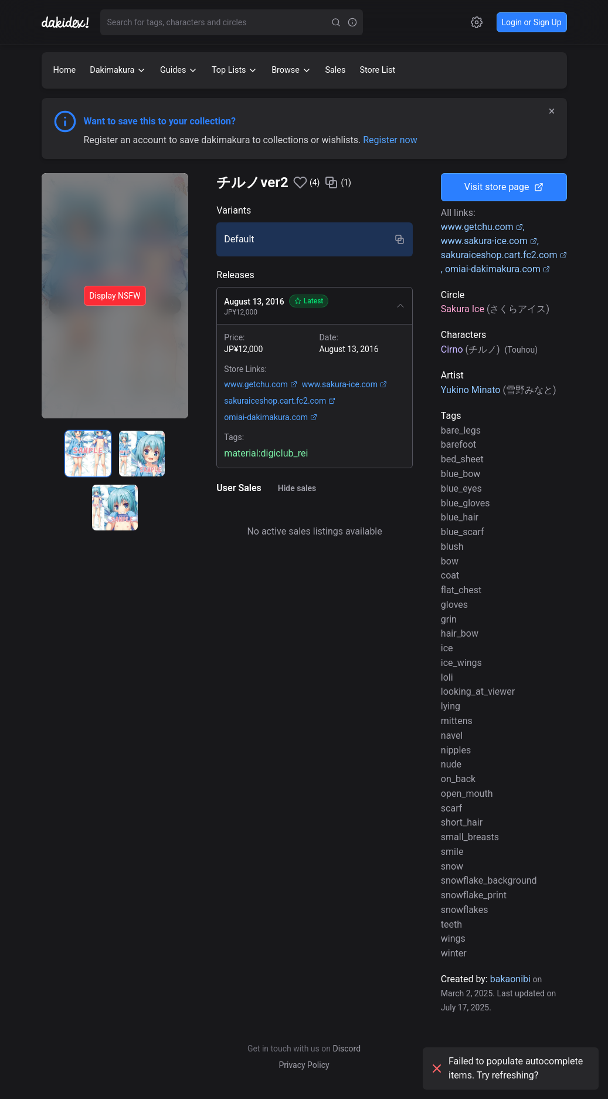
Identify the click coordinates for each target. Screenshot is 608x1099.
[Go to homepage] (71, 22)
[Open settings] (476, 22)
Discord (346, 1048)
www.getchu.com (260, 384)
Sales (335, 70)
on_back (458, 778)
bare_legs (461, 430)
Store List (377, 70)
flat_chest (461, 590)
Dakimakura (118, 70)
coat (450, 575)
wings (453, 938)
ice (447, 648)
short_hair (462, 822)
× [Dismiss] (552, 111)
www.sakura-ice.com (344, 384)
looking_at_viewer (478, 691)
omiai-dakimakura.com (270, 417)
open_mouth (467, 793)
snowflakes (464, 909)
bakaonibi (510, 979)
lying (450, 706)
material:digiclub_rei (266, 453)
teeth (451, 924)
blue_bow (461, 473)
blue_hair (459, 517)
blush (452, 546)
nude (451, 764)
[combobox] (214, 22)
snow (452, 866)
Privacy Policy (303, 1065)
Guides (179, 70)
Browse (291, 70)
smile (452, 851)
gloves (454, 604)
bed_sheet (462, 459)
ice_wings (461, 662)
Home (64, 70)
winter (454, 953)
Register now (390, 140)
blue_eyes (461, 488)
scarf (451, 808)
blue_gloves (465, 503)
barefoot (459, 444)
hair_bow (459, 633)
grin (449, 619)
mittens (457, 720)
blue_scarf (462, 531)
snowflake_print (474, 895)
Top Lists (234, 70)
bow (449, 561)
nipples (456, 750)
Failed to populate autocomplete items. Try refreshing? (506, 1068)
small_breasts (470, 837)
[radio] (87, 453)
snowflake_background (489, 880)
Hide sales (297, 488)
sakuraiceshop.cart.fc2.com (279, 400)
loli (447, 677)
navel (452, 735)
